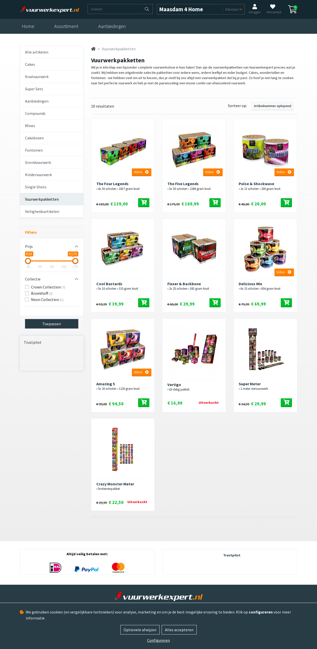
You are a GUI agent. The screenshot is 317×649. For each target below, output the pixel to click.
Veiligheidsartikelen (42, 211)
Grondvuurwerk (38, 162)
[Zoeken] (114, 9)
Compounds (35, 113)
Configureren (158, 640)
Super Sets (34, 88)
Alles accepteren (179, 629)
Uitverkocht (209, 402)
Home (28, 26)
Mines (30, 125)
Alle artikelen (36, 52)
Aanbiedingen (112, 26)
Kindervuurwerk (38, 174)
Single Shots (36, 186)
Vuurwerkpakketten (42, 199)
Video (141, 172)
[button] (51, 246)
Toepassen (51, 323)
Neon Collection (47, 299)
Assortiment (66, 26)
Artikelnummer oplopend (272, 106)
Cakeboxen (34, 137)
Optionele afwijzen (140, 629)
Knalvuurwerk (37, 76)
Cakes (30, 64)
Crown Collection (48, 286)
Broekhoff (42, 293)
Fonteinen (34, 150)
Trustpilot (33, 342)
